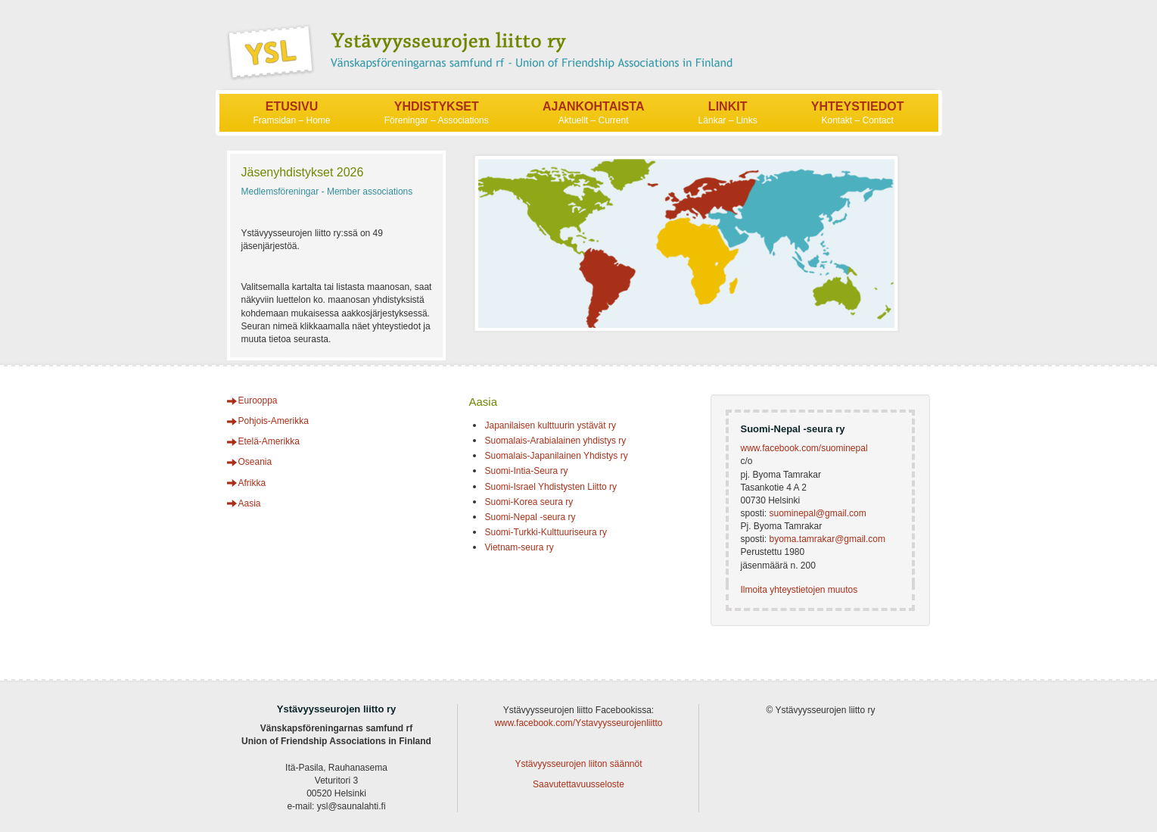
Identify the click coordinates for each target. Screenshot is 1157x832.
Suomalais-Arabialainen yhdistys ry (555, 440)
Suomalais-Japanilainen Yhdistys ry (555, 455)
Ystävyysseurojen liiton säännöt (578, 764)
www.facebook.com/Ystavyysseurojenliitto (578, 723)
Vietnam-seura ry (518, 547)
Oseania (255, 462)
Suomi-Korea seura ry (528, 502)
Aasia (249, 503)
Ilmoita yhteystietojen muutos (798, 589)
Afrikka (252, 483)
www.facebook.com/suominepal (803, 448)
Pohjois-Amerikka (273, 421)
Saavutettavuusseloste (578, 784)
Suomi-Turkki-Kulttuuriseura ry (545, 532)
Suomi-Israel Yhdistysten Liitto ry (550, 486)
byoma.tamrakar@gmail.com (827, 539)
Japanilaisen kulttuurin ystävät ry (549, 425)
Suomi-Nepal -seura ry (529, 517)
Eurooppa (258, 400)
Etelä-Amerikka (269, 441)
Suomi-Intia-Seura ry (526, 471)
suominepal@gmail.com (817, 513)
